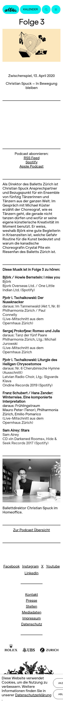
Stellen (31, 606)
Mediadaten (31, 612)
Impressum (31, 618)
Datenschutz (31, 624)
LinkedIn (31, 573)
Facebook (11, 566)
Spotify (31, 162)
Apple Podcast (31, 166)
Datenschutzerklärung (33, 695)
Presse (31, 600)
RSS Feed (31, 158)
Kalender (30, 9)
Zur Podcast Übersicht (31, 530)
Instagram (30, 566)
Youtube (53, 566)
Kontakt (31, 594)
